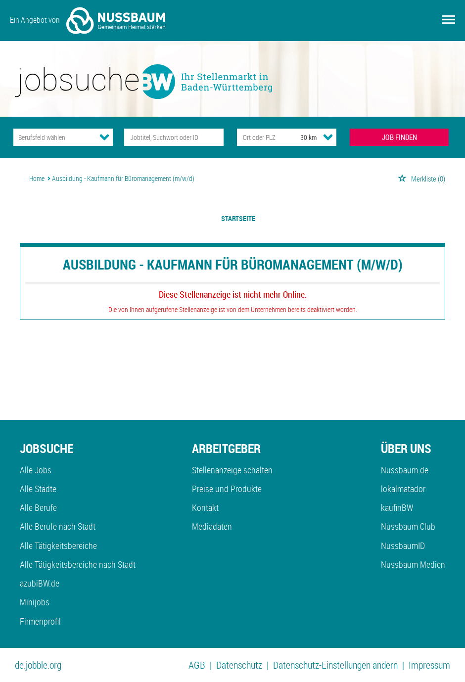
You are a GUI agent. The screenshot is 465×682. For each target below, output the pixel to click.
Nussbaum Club (408, 526)
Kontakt (205, 507)
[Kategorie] (53, 137)
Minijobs (34, 602)
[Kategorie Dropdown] (104, 137)
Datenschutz (239, 665)
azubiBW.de (39, 583)
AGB (196, 665)
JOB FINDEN (399, 137)
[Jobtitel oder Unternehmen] (174, 137)
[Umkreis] (299, 137)
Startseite (238, 218)
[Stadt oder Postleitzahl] (259, 137)
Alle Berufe (38, 507)
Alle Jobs (35, 470)
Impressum (429, 665)
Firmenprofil (40, 621)
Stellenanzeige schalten (232, 470)
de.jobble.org (38, 665)
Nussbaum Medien (413, 564)
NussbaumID (403, 545)
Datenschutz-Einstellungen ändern (335, 665)
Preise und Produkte (227, 489)
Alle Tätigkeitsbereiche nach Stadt (78, 564)
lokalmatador (403, 489)
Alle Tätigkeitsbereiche (58, 545)
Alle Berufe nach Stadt (57, 526)
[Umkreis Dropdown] (328, 137)
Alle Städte (38, 489)
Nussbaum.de (404, 470)
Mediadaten (212, 526)
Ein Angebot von (87, 20)
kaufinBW (397, 507)
